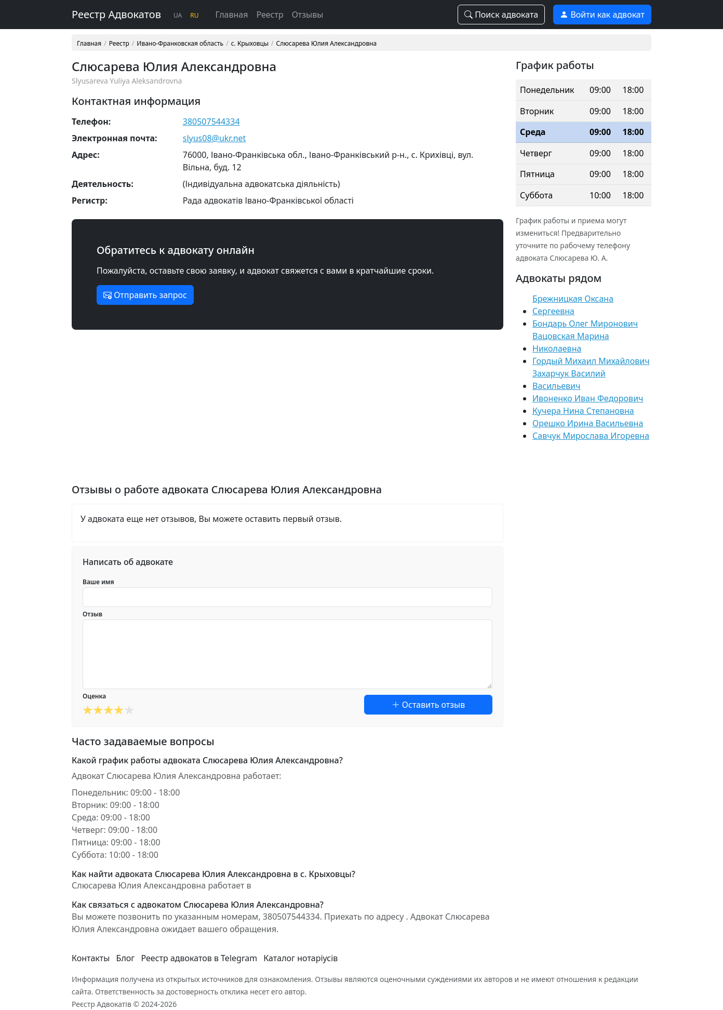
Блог (125, 958)
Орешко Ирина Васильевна (587, 423)
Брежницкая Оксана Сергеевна (572, 305)
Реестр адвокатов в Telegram (199, 958)
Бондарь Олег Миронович (585, 323)
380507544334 (211, 121)
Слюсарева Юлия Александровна (326, 43)
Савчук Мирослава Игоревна (590, 435)
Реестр (269, 14)
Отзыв (92, 614)
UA (177, 15)
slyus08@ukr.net (214, 138)
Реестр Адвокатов (116, 14)
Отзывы (308, 14)
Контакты (91, 958)
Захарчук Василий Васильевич (569, 380)
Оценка (94, 696)
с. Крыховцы (250, 43)
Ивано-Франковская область (180, 43)
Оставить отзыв (428, 704)
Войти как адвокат (602, 14)
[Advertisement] (287, 410)
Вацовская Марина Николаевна (570, 342)
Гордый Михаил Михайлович (591, 361)
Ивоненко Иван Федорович (588, 398)
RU (194, 15)
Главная (232, 14)
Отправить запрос (145, 295)
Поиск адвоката (501, 14)
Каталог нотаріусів (300, 958)
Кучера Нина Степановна (583, 410)
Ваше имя (98, 581)
